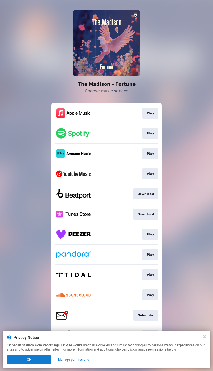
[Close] (204, 336)
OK (29, 360)
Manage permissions (73, 360)
